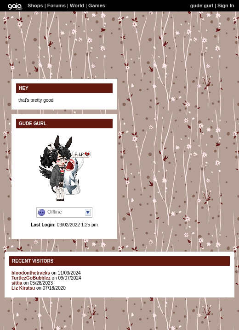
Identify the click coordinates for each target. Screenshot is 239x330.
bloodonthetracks (30, 272)
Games (96, 5)
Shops (35, 5)
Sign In (225, 5)
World (77, 5)
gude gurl (201, 5)
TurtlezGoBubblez (31, 277)
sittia (16, 283)
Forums (56, 5)
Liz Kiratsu (23, 288)
